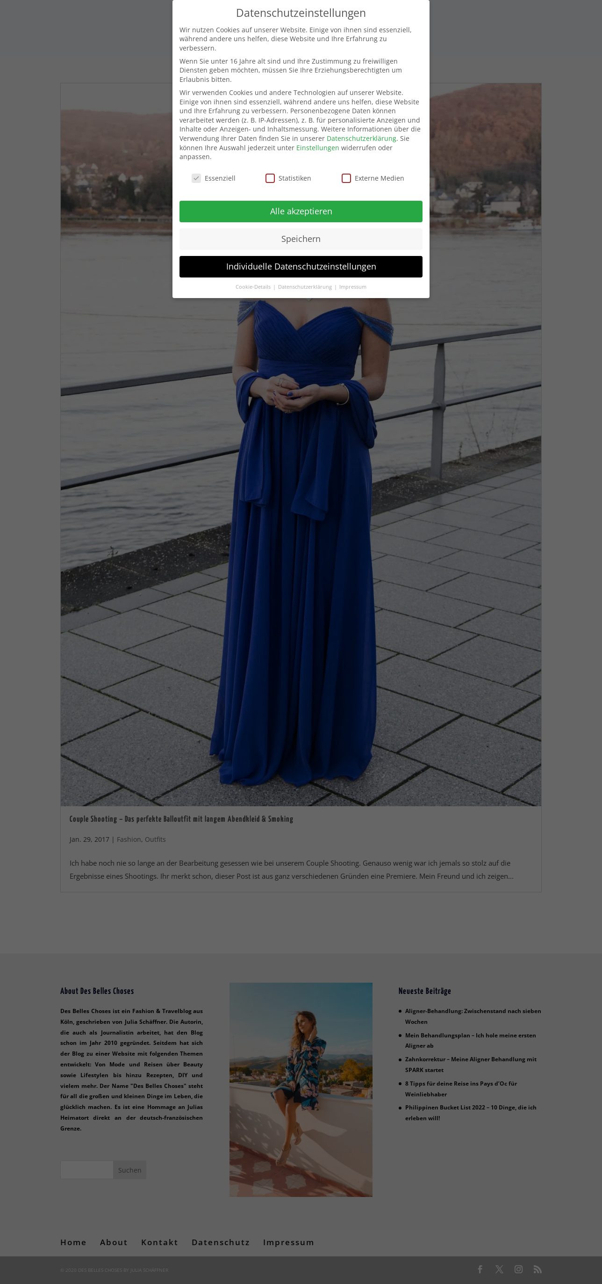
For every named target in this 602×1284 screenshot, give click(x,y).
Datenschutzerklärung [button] (305, 279)
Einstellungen (317, 140)
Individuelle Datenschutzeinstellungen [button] (301, 258)
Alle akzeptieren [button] (301, 203)
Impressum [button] (352, 279)
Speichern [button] (301, 231)
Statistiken (288, 171)
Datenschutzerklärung (361, 130)
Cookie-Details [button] (254, 279)
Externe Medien (373, 171)
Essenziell (214, 171)
